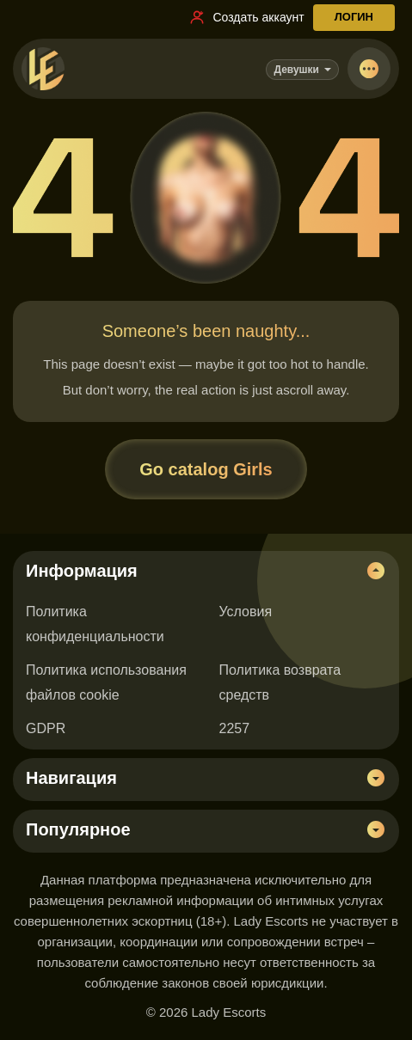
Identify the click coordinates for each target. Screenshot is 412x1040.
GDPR (45, 728)
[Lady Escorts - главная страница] (43, 68)
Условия (246, 611)
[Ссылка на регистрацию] (246, 17)
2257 (234, 728)
